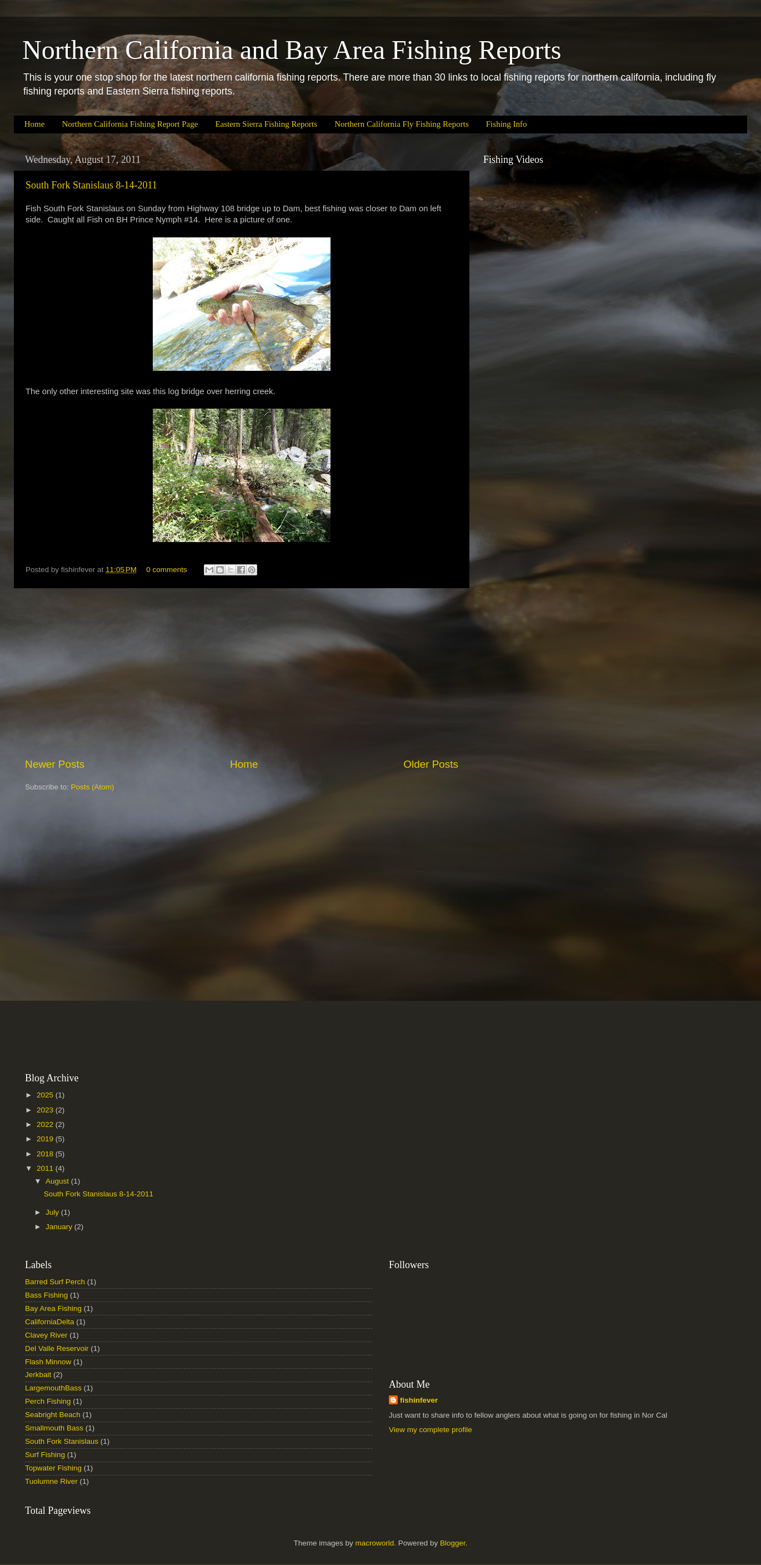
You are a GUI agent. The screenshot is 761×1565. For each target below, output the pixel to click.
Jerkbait (38, 1374)
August (58, 1181)
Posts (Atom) (92, 787)
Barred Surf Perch (55, 1282)
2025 (46, 1095)
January (60, 1227)
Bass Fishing (46, 1295)
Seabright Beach (53, 1414)
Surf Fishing (45, 1454)
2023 (46, 1110)
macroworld (375, 1543)
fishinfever (419, 1400)
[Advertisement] (241, 672)
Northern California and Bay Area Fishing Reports (291, 49)
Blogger (452, 1543)
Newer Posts (54, 764)
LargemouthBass (53, 1388)
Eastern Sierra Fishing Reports (266, 124)
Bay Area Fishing (53, 1308)
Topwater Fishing (53, 1468)
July (53, 1212)
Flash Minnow (48, 1362)
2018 (46, 1154)
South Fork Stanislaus (61, 1441)
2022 (46, 1124)
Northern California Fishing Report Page (130, 124)
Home (34, 124)
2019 (46, 1139)
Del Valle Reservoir (57, 1348)
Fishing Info (506, 124)
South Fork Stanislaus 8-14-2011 (91, 185)
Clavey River (46, 1335)
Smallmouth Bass (54, 1428)
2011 (46, 1168)
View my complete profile (430, 1429)
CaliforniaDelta (49, 1322)
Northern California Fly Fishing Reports (401, 124)
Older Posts (430, 764)
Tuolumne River (51, 1481)
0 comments (166, 569)
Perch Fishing (48, 1401)
